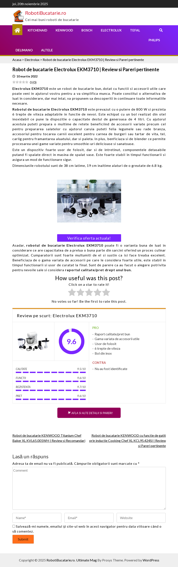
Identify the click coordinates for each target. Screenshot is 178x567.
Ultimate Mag (86, 560)
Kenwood (64, 30)
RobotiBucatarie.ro (45, 13)
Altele (47, 50)
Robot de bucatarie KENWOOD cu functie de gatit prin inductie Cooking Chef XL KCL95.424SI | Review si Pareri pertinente (127, 440)
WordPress (151, 560)
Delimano (24, 50)
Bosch (86, 30)
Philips (154, 40)
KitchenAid (37, 30)
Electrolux (111, 30)
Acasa (16, 60)
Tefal (135, 30)
